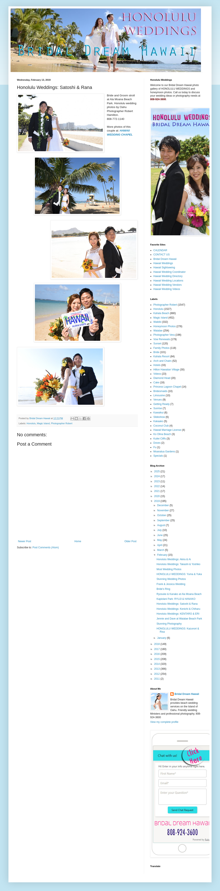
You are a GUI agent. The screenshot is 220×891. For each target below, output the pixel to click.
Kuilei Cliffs (159, 438)
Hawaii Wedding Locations (168, 280)
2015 (157, 659)
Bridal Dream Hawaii (164, 259)
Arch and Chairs (162, 360)
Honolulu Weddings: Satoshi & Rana (177, 603)
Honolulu (31, 423)
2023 (157, 481)
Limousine (159, 395)
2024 (157, 476)
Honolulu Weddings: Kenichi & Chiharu (178, 608)
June (160, 535)
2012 (157, 673)
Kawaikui (158, 412)
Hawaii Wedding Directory (168, 276)
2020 (157, 496)
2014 (157, 663)
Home (77, 541)
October (162, 515)
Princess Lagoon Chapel (167, 386)
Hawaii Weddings (163, 263)
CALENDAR (160, 250)
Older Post (130, 541)
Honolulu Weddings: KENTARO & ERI (178, 613)
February (162, 554)
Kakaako (158, 421)
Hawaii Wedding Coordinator (169, 271)
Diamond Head (161, 378)
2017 (157, 649)
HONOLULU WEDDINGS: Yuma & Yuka (179, 574)
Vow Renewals (161, 339)
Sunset (157, 343)
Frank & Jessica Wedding (171, 584)
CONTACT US (161, 254)
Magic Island (43, 423)
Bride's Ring (163, 589)
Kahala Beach (161, 313)
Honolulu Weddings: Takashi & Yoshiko (178, 564)
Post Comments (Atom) (45, 547)
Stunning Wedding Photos (171, 579)
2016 (157, 654)
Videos (157, 373)
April (160, 545)
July (159, 530)
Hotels (157, 365)
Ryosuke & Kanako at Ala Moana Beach (179, 594)
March (161, 550)
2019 (157, 501)
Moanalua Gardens (164, 451)
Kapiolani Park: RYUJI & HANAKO (176, 598)
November (163, 510)
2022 (157, 486)
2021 (157, 491)
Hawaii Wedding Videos (166, 289)
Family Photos (161, 347)
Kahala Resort (161, 356)
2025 (157, 471)
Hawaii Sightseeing (164, 267)
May (160, 540)
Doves (157, 442)
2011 (157, 678)
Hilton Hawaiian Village (166, 369)
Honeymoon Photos (164, 326)
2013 (157, 668)
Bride (156, 352)
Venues (157, 399)
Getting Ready (161, 404)
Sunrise (157, 408)
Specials (158, 455)
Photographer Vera (164, 334)
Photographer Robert (61, 423)
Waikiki (157, 321)
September (163, 520)
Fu (154, 447)
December (163, 505)
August (161, 525)
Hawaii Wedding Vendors (167, 284)
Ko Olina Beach (162, 434)
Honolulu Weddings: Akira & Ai (174, 559)
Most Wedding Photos (169, 569)
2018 (157, 644)
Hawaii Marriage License (167, 429)
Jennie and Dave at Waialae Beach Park (179, 618)
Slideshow (159, 417)
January (162, 637)
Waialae (157, 330)
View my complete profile (164, 722)
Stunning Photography (169, 623)
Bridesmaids (160, 391)
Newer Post (24, 541)
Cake (156, 382)
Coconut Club (161, 425)
